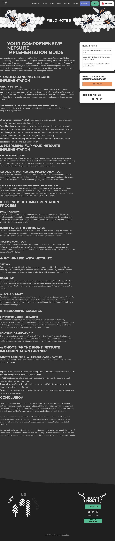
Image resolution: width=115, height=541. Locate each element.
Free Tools (84, 3)
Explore (75, 4)
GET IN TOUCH (97, 84)
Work (52, 4)
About (59, 4)
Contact (95, 3)
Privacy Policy (65, 535)
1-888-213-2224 (93, 516)
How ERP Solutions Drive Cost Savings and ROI (97, 51)
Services (44, 4)
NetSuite (34, 4)
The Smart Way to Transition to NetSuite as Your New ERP (96, 65)
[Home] (5, 3)
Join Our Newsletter (93, 520)
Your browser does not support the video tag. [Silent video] (23, 509)
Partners (67, 4)
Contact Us (93, 506)
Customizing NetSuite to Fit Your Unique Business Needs (96, 58)
